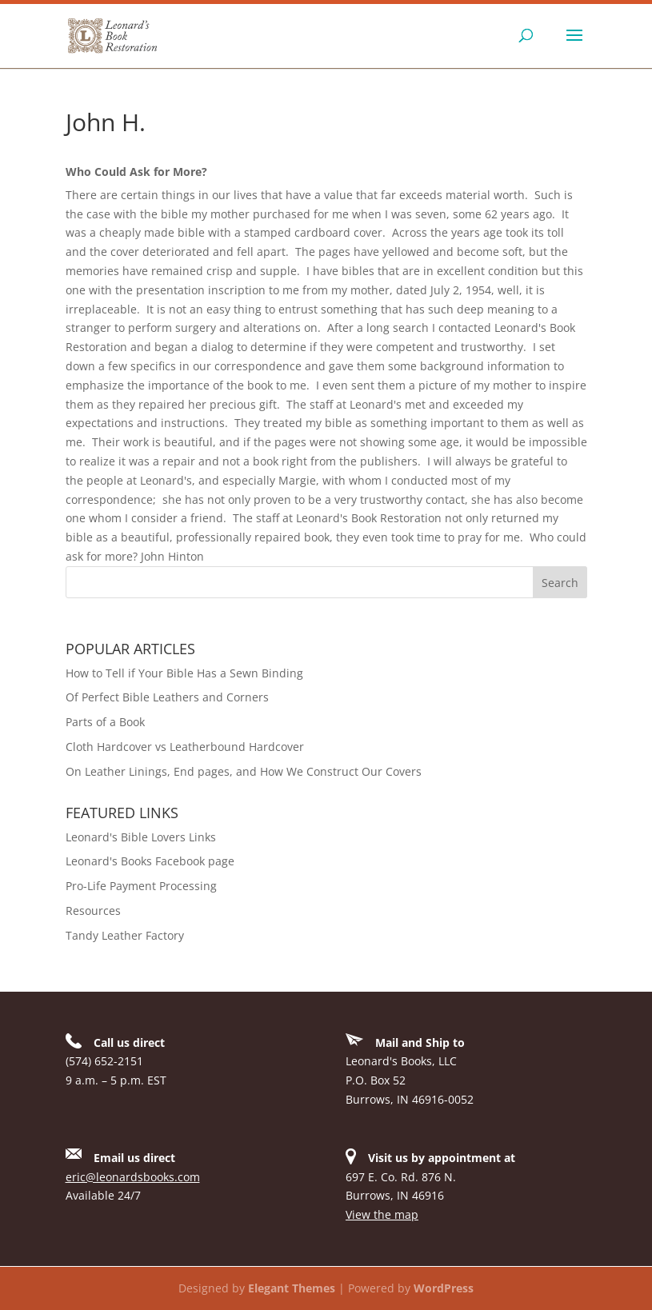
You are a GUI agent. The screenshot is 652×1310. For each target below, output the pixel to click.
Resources (93, 910)
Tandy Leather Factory (125, 935)
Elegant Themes (291, 1288)
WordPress (444, 1288)
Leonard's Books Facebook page (150, 861)
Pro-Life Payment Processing (141, 885)
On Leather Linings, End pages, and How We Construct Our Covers (244, 771)
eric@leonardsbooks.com (133, 1176)
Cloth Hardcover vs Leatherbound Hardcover (185, 746)
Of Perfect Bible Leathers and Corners (167, 697)
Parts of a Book (105, 721)
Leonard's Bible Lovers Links (141, 837)
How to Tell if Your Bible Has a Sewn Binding (184, 673)
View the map (382, 1214)
